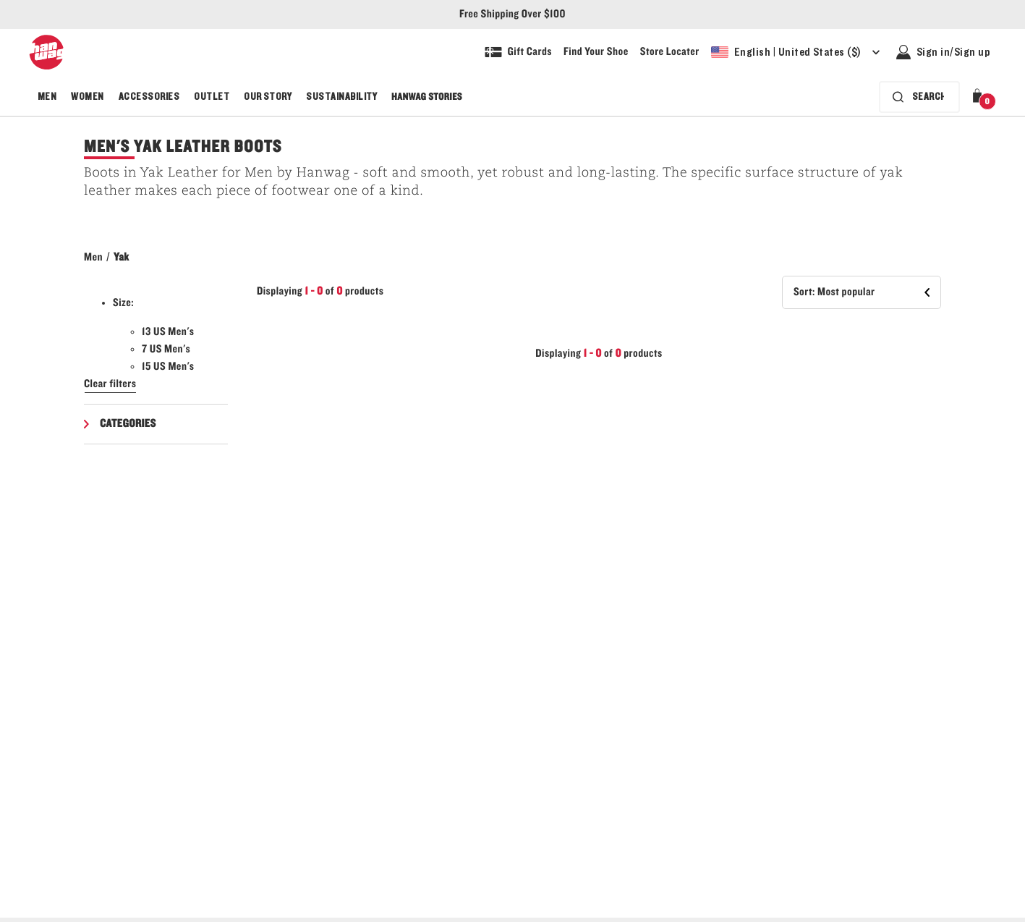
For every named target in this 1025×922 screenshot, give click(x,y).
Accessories (149, 97)
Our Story (268, 97)
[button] (980, 97)
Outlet (211, 97)
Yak (121, 257)
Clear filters (110, 384)
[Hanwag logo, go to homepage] (46, 52)
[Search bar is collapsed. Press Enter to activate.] (919, 97)
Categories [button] (128, 424)
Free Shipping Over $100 (512, 14)
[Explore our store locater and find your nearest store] (669, 52)
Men (47, 97)
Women (87, 97)
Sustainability (341, 97)
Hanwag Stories (426, 97)
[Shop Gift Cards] (518, 52)
